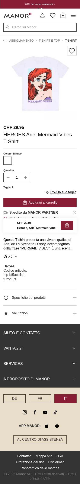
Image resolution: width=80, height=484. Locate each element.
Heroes (9, 266)
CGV (59, 456)
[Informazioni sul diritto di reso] (74, 230)
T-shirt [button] (71, 40)
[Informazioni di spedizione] (74, 212)
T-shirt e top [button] (49, 40)
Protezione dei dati (30, 462)
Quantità (8, 170)
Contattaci (24, 456)
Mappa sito (44, 456)
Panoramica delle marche (40, 468)
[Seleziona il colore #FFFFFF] (8, 161)
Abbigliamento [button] (21, 40)
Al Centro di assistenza (40, 439)
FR (40, 398)
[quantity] (17, 177)
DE (14, 398)
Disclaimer (56, 462)
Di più (11, 256)
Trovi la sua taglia (60, 192)
